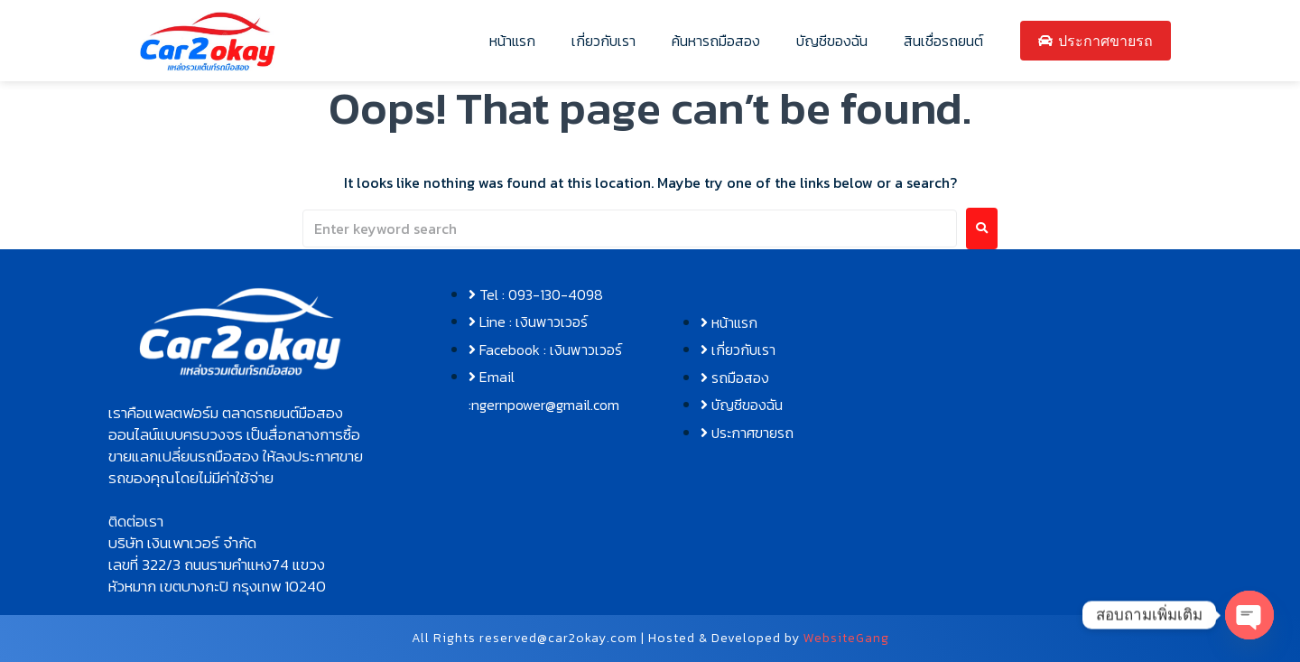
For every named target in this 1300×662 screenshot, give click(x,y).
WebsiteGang (846, 638)
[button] (240, 445)
